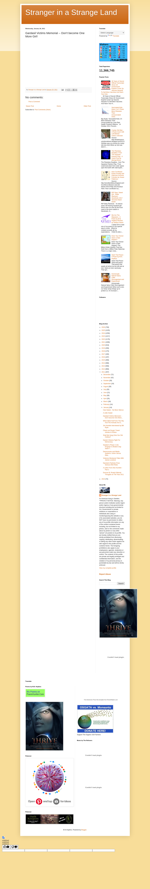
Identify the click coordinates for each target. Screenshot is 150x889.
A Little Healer (108, 413)
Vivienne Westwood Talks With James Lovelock (113, 459)
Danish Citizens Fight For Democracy (111, 441)
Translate (113, 36)
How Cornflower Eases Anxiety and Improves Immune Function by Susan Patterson (118, 175)
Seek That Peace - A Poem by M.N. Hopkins (118, 257)
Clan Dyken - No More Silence (113, 410)
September (107, 383)
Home (59, 106)
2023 (103, 336)
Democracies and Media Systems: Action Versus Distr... (112, 453)
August (106, 386)
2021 (103, 342)
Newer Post (30, 106)
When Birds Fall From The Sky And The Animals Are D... (113, 422)
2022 (103, 339)
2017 (103, 354)
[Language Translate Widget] (112, 33)
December (107, 374)
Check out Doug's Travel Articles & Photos (111, 431)
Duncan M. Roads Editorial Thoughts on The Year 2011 (113, 473)
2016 (103, 357)
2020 (103, 345)
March (105, 401)
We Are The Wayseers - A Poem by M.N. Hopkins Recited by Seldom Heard (117, 218)
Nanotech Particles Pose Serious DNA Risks (111, 464)
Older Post (87, 106)
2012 (103, 369)
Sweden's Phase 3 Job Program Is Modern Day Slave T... (112, 447)
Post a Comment (34, 102)
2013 (103, 366)
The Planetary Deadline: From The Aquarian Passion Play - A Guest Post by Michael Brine (117, 155)
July (105, 389)
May (105, 395)
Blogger (83, 830)
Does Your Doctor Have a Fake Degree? (118, 238)
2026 (103, 327)
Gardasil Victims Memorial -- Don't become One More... (113, 417)
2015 (103, 360)
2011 (103, 372)
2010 (103, 479)
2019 (103, 348)
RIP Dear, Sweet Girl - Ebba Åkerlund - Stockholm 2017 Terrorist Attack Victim (117, 197)
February (106, 404)
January (106, 407)
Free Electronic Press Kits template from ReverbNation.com (101, 700)
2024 (103, 333)
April (105, 398)
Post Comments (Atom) (43, 110)
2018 (103, 351)
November (107, 378)
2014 (103, 363)
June (105, 392)
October (106, 380)
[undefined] (6, 847)
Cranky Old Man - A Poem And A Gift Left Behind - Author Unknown (118, 133)
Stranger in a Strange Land (71, 12)
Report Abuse (105, 574)
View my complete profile (107, 568)
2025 (103, 330)
